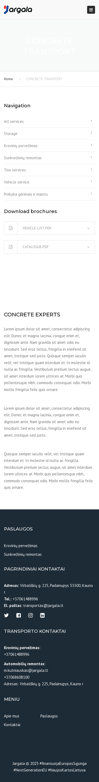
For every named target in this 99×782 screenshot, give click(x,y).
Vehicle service (16, 182)
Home (8, 79)
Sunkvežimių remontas (23, 157)
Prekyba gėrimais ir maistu (26, 194)
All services (14, 121)
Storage (10, 133)
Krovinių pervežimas (20, 145)
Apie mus (11, 715)
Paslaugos (49, 715)
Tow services (15, 169)
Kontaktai (12, 724)
